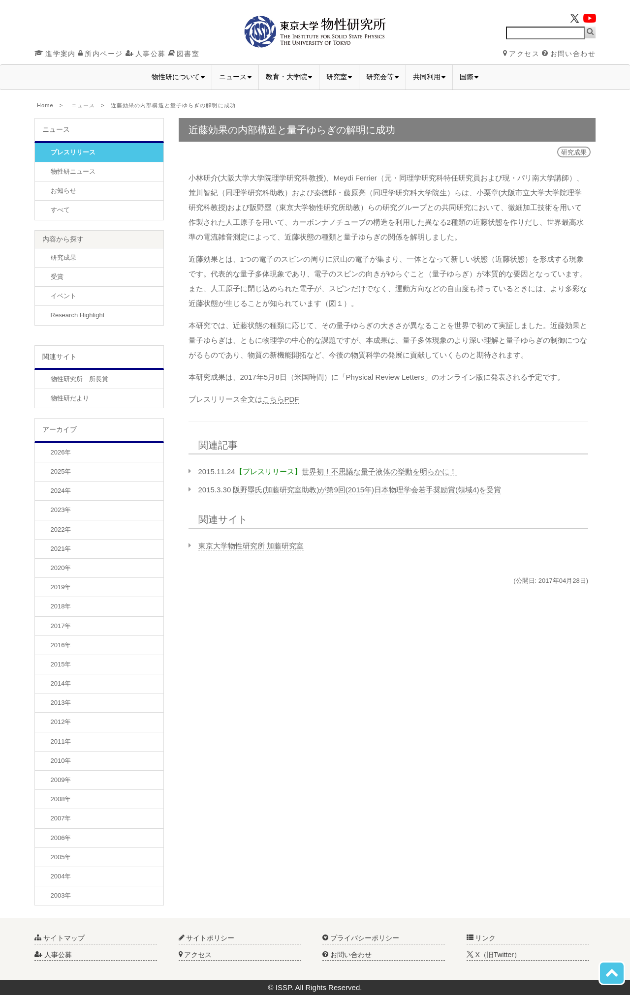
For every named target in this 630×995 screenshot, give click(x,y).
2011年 (61, 741)
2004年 (61, 876)
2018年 (61, 606)
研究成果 (63, 257)
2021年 (61, 548)
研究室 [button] (339, 77)
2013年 (61, 702)
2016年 (61, 645)
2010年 (61, 760)
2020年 (61, 568)
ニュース (83, 105)
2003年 (61, 895)
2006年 (61, 838)
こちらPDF (280, 399)
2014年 (61, 683)
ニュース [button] (235, 77)
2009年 (61, 780)
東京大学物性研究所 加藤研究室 (251, 546)
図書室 (183, 54)
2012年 (61, 721)
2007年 (61, 818)
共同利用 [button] (429, 77)
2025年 (61, 471)
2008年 (61, 799)
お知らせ (63, 190)
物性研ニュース (73, 171)
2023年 (61, 509)
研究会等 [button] (382, 77)
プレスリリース (73, 152)
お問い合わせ (569, 54)
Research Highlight (78, 315)
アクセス (521, 54)
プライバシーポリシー (360, 938)
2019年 (61, 587)
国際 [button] (469, 77)
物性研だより (70, 398)
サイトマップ (59, 938)
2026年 (61, 452)
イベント (63, 296)
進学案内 (55, 54)
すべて (60, 209)
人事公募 (146, 54)
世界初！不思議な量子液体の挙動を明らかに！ (379, 471)
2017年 (61, 626)
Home (45, 105)
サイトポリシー (207, 938)
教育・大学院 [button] (289, 77)
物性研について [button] (178, 77)
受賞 (57, 276)
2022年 (61, 529)
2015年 (61, 664)
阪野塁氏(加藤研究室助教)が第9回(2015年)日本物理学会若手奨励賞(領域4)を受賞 (367, 489)
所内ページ (100, 54)
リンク (481, 938)
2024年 (61, 490)
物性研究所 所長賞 (79, 379)
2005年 (61, 857)
